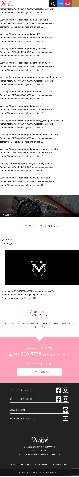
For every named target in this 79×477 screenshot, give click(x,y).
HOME (13, 465)
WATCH (37, 465)
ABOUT (59, 465)
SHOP (66, 465)
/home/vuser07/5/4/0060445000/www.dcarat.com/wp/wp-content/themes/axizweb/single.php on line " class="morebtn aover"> (29, 294)
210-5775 (25, 354)
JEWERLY (21, 465)
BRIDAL (29, 465)
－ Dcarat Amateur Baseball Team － (39, 455)
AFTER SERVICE (48, 465)
